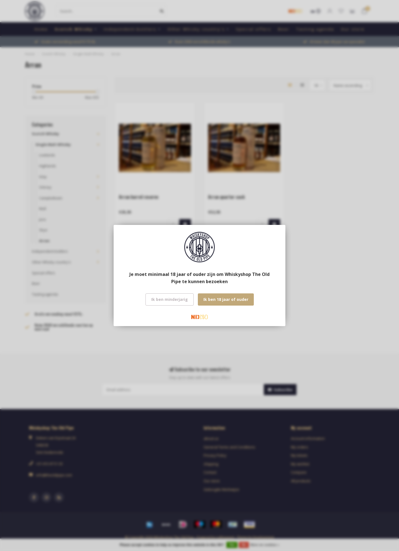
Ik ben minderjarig (169, 299)
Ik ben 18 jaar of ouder (225, 299)
